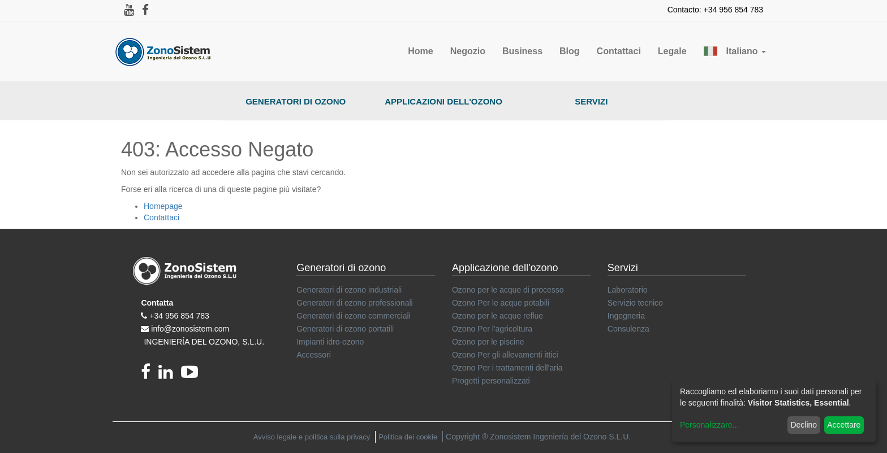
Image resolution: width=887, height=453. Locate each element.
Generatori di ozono (296, 101)
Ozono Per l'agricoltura (492, 328)
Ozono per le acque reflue (497, 315)
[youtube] (192, 375)
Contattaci (161, 217)
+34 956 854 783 (179, 315)
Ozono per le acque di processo (508, 289)
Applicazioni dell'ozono (443, 101)
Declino (803, 424)
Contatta (157, 302)
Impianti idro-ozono (330, 341)
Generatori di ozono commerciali (353, 315)
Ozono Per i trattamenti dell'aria (507, 367)
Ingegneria (626, 315)
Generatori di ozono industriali (349, 289)
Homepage (163, 206)
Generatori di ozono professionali (354, 302)
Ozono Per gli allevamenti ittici (505, 354)
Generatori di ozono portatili (345, 328)
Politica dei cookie (407, 437)
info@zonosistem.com (190, 328)
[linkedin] (169, 375)
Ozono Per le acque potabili (500, 302)
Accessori (313, 354)
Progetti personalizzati (491, 380)
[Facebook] (149, 375)
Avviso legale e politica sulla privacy (311, 437)
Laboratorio (628, 289)
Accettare (843, 424)
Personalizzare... (709, 424)
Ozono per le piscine (488, 341)
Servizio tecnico (635, 302)
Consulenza (628, 328)
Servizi (591, 101)
